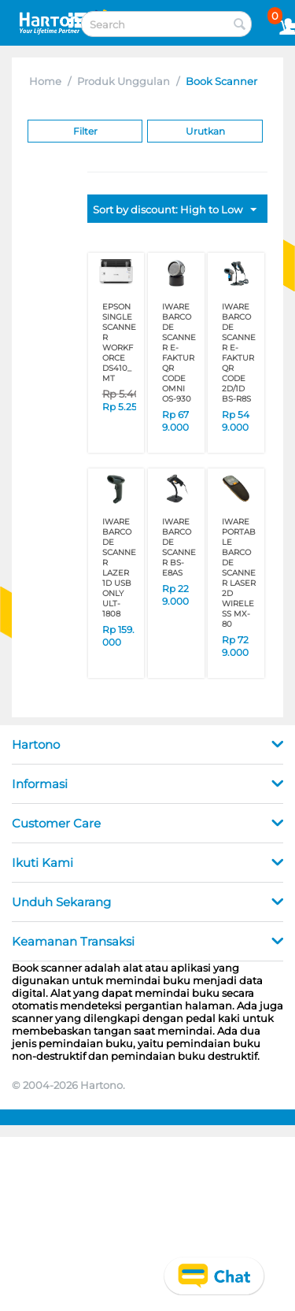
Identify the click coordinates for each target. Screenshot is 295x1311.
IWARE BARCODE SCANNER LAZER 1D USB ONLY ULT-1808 (119, 568)
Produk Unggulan (123, 81)
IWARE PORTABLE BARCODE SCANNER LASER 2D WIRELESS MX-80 (239, 573)
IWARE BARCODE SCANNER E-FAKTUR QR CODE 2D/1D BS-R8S (239, 353)
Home (45, 81)
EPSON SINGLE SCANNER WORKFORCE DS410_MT (119, 342)
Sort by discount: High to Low (174, 210)
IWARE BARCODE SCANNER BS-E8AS (179, 547)
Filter (85, 131)
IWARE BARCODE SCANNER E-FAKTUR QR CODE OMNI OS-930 (179, 353)
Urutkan (205, 131)
